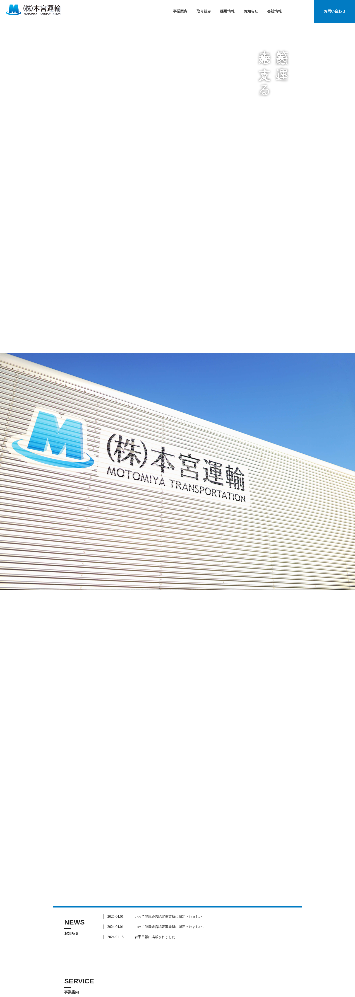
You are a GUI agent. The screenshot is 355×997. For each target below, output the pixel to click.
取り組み (204, 11)
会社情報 (274, 11)
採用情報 (227, 11)
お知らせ (251, 11)
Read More (279, 925)
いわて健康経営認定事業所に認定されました (170, 916)
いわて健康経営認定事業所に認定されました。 (172, 927)
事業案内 (180, 11)
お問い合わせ (334, 11)
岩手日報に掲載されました (156, 937)
